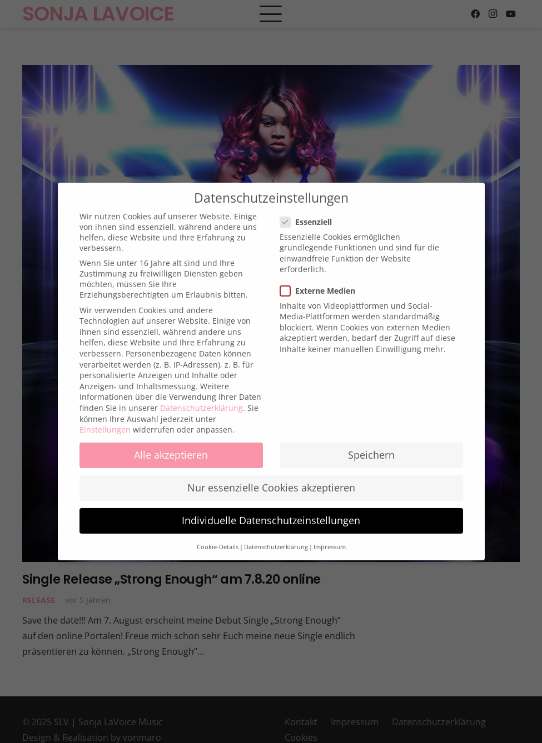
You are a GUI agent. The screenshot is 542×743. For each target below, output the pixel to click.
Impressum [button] (330, 539)
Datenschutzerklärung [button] (276, 539)
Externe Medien (319, 283)
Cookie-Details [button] (217, 539)
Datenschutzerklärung (201, 400)
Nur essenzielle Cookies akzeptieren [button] (271, 480)
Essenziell (307, 214)
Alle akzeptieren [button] (171, 447)
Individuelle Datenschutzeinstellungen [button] (271, 513)
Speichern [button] (371, 447)
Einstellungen (105, 421)
